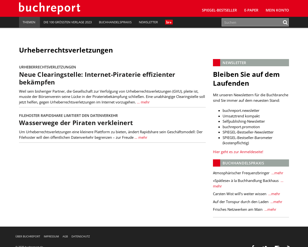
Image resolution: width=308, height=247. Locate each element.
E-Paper (251, 10)
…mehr (276, 172)
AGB (65, 236)
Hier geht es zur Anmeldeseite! (238, 151)
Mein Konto (277, 10)
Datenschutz (80, 236)
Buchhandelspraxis (115, 22)
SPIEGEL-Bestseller (219, 10)
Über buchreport (27, 236)
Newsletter (148, 22)
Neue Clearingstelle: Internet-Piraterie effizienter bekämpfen (97, 78)
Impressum (51, 236)
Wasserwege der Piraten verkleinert (76, 123)
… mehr (143, 102)
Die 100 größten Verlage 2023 (68, 22)
